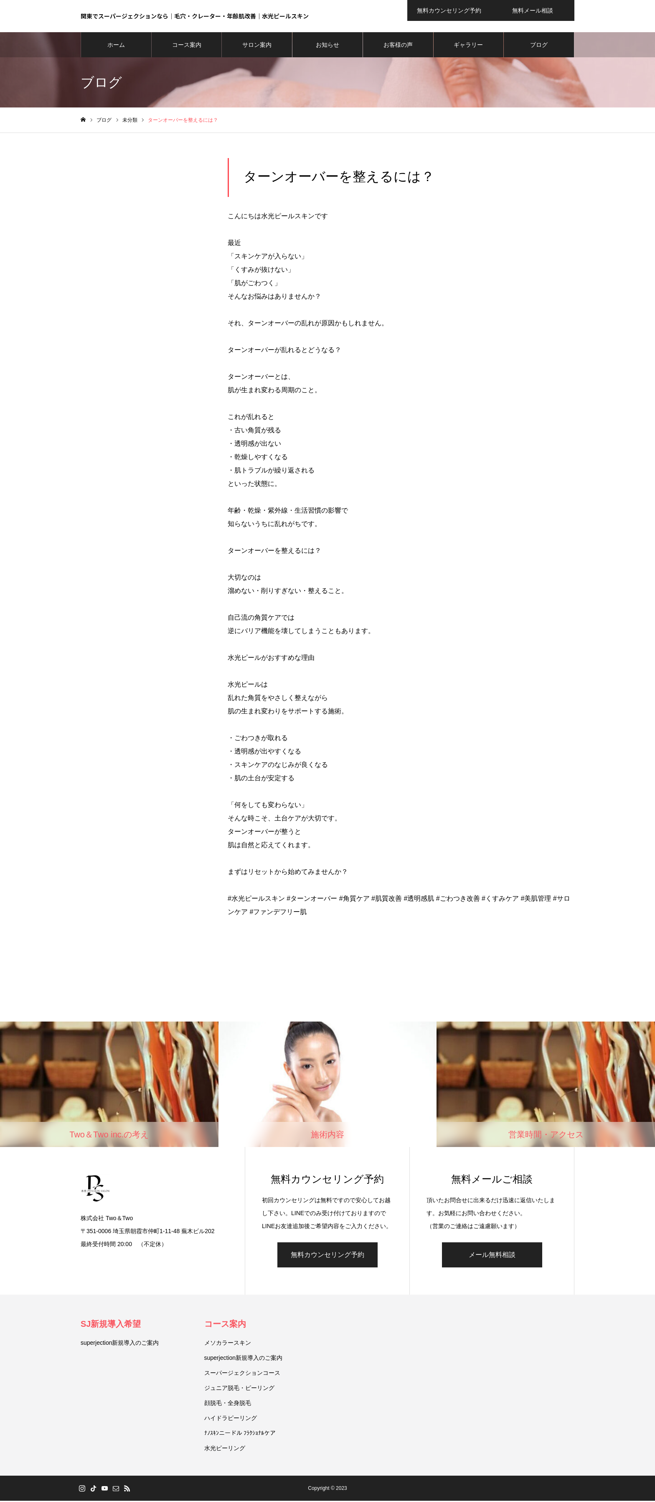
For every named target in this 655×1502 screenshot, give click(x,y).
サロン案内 (257, 46)
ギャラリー (468, 46)
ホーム (116, 46)
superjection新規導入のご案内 (120, 1344)
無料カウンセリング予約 (327, 1255)
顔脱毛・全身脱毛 (227, 1404)
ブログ (539, 46)
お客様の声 (398, 46)
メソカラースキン (227, 1344)
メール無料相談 (492, 1255)
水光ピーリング (224, 1449)
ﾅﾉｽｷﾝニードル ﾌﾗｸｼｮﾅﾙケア (240, 1434)
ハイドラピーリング (230, 1419)
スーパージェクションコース (242, 1374)
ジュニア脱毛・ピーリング (239, 1389)
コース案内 (186, 46)
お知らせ (327, 46)
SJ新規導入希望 (111, 1325)
